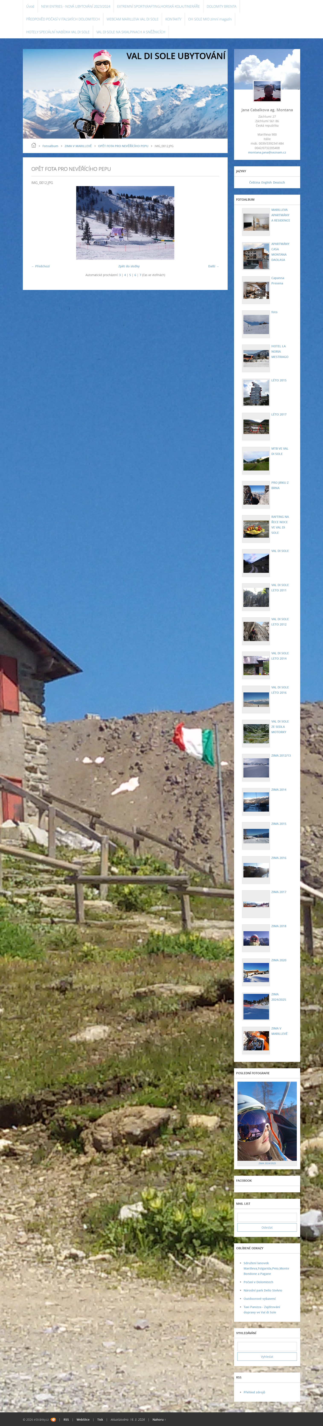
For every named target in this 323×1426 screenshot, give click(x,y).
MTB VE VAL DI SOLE (279, 451)
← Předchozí (40, 266)
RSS (66, 1419)
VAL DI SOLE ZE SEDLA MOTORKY (280, 726)
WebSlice (83, 1419)
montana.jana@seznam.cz (267, 152)
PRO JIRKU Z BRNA (279, 485)
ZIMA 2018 (278, 926)
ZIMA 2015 (278, 824)
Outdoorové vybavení (260, 1299)
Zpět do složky (129, 266)
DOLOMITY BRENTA (221, 6)
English (266, 182)
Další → (213, 266)
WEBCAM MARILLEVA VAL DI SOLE (133, 19)
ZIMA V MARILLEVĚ (78, 146)
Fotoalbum (50, 146)
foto (274, 312)
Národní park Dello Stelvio (263, 1290)
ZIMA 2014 (278, 790)
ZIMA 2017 (278, 892)
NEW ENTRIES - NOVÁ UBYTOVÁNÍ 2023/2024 (75, 6)
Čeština (254, 182)
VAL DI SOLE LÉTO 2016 (280, 690)
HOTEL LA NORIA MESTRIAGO (279, 351)
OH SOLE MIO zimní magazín (210, 19)
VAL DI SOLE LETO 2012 (280, 621)
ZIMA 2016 (278, 858)
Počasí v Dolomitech (258, 1282)
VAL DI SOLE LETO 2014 (280, 655)
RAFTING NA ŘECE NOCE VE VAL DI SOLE (280, 525)
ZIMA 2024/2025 (278, 997)
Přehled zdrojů (254, 1392)
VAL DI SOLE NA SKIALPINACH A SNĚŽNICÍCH (130, 32)
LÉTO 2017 (278, 414)
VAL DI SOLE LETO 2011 (280, 587)
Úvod (30, 6)
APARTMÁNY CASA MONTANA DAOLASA (280, 252)
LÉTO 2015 (278, 380)
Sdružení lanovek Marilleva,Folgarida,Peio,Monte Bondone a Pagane (266, 1268)
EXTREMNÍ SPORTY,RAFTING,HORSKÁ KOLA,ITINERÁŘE (158, 6)
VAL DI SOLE (280, 551)
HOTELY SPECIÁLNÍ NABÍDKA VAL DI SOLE (58, 32)
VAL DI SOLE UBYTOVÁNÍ (176, 56)
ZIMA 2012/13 (281, 755)
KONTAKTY (173, 19)
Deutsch (279, 182)
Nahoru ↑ (159, 1419)
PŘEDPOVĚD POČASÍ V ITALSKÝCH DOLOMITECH (63, 19)
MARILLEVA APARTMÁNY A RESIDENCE (280, 215)
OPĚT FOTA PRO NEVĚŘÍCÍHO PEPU (123, 146)
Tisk (100, 1419)
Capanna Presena (277, 280)
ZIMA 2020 (278, 960)
